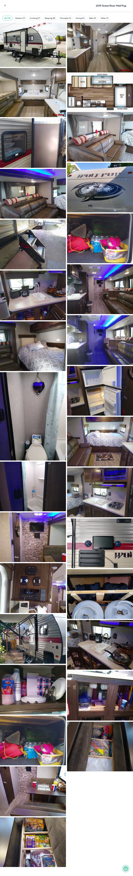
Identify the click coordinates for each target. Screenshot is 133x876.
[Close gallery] (5, 5)
